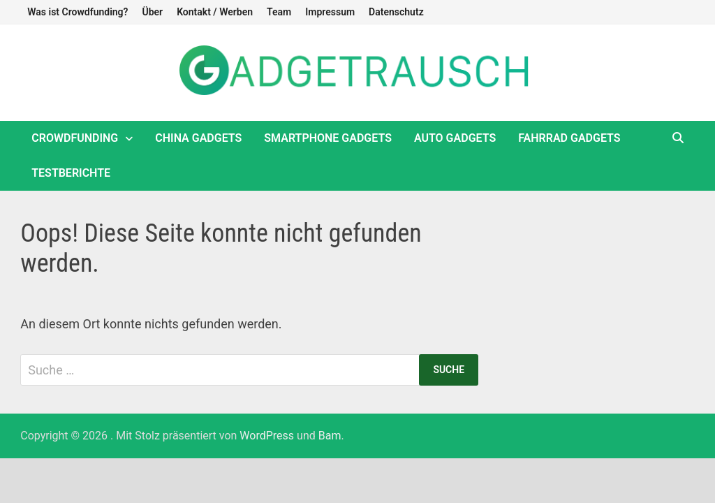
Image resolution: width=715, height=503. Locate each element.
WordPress (266, 435)
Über (152, 11)
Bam (329, 435)
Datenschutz (396, 11)
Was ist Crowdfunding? (77, 11)
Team (279, 11)
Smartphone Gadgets (328, 138)
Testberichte (70, 173)
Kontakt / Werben (215, 11)
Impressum (330, 11)
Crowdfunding (74, 138)
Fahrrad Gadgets (569, 138)
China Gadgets (198, 138)
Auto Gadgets (455, 138)
